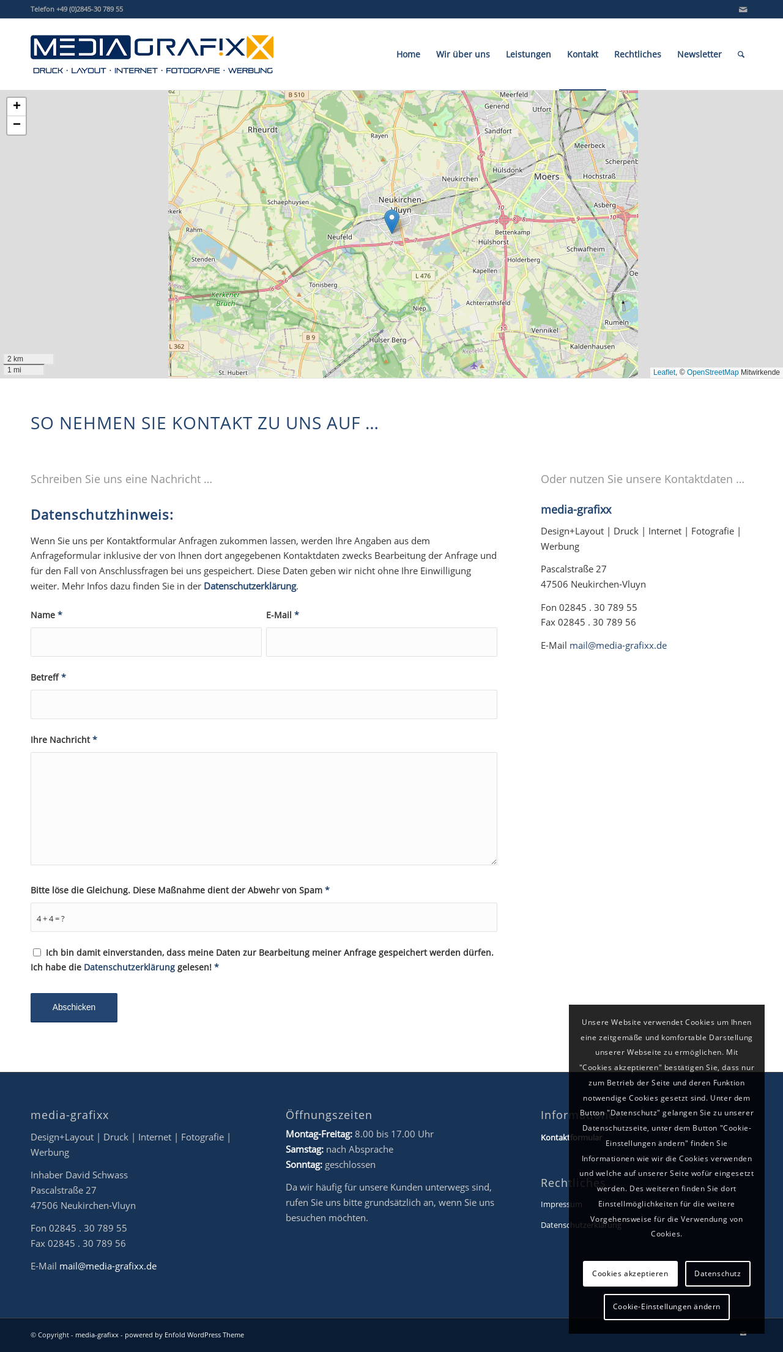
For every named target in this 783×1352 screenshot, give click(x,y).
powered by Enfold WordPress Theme (184, 1334)
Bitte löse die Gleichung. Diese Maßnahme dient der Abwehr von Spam (180, 890)
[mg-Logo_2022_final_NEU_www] (152, 54)
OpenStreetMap (713, 372)
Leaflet (664, 372)
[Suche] (741, 54)
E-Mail (282, 615)
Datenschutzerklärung (250, 586)
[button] (391, 221)
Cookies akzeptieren (630, 1273)
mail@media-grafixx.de (618, 645)
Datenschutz (717, 1273)
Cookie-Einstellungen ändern (667, 1306)
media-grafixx (97, 1334)
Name (46, 615)
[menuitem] (408, 54)
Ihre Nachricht (64, 739)
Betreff (48, 677)
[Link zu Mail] (743, 9)
